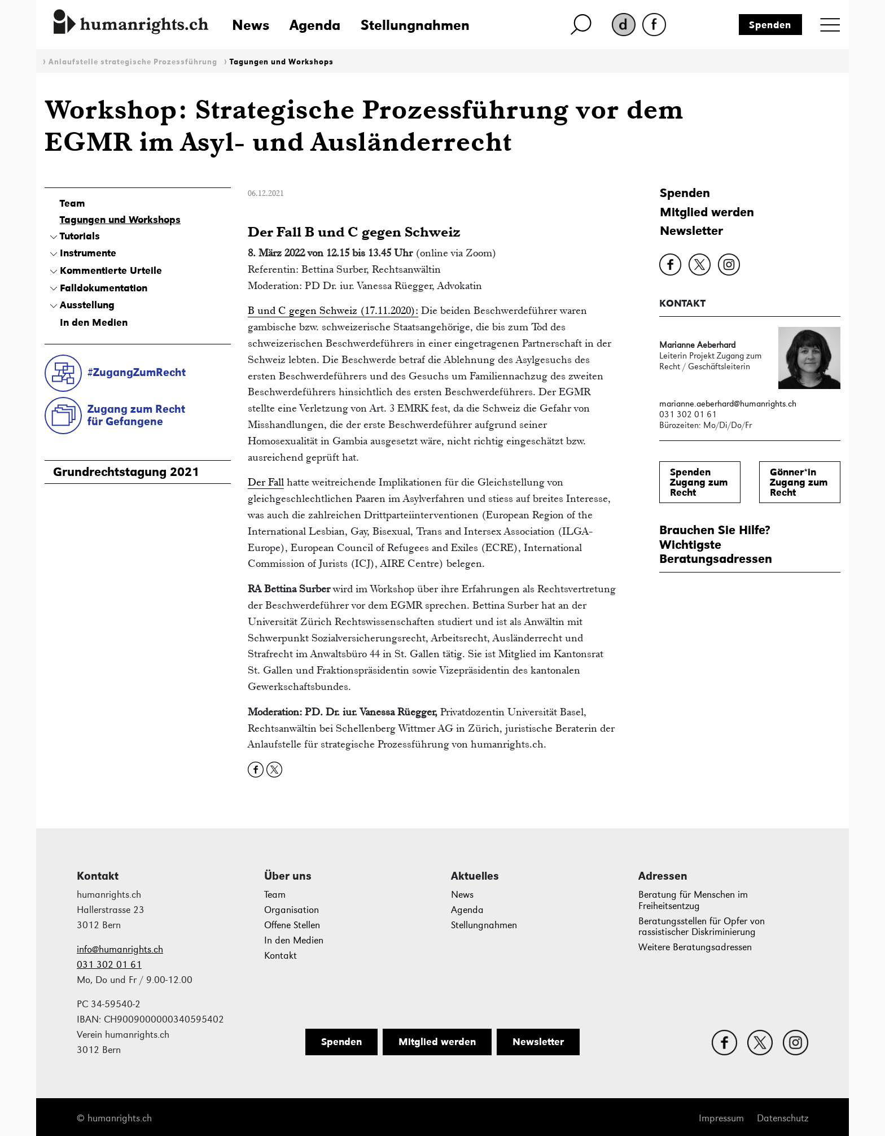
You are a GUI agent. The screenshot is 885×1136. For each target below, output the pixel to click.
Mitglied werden (707, 212)
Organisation (291, 910)
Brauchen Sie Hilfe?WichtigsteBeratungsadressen (715, 544)
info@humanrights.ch (120, 949)
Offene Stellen (292, 925)
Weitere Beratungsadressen (695, 947)
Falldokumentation (103, 288)
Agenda (315, 24)
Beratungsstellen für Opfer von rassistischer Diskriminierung (701, 926)
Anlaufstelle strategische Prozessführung (133, 62)
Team (72, 203)
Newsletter (691, 231)
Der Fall (266, 481)
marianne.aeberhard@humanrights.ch (727, 403)
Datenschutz (782, 1118)
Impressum (721, 1118)
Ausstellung (87, 305)
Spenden (770, 24)
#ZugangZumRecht (136, 372)
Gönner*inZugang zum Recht (799, 482)
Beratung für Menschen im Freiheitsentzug (693, 900)
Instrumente (88, 253)
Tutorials (80, 236)
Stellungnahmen (415, 24)
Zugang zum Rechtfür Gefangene (136, 415)
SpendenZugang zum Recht (699, 482)
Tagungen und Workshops (282, 62)
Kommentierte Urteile (111, 270)
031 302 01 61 (109, 965)
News (250, 24)
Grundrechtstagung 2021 (126, 471)
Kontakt (280, 956)
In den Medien (94, 322)
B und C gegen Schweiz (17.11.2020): (333, 310)
